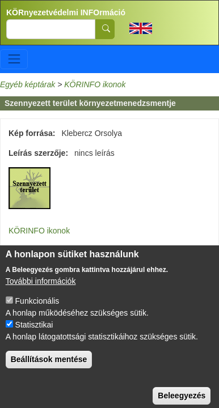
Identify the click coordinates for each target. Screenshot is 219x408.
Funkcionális (37, 311)
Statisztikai (34, 334)
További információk (41, 291)
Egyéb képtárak (27, 84)
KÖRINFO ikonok (94, 84)
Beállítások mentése (49, 369)
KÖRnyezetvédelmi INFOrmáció (65, 12)
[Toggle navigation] (14, 59)
